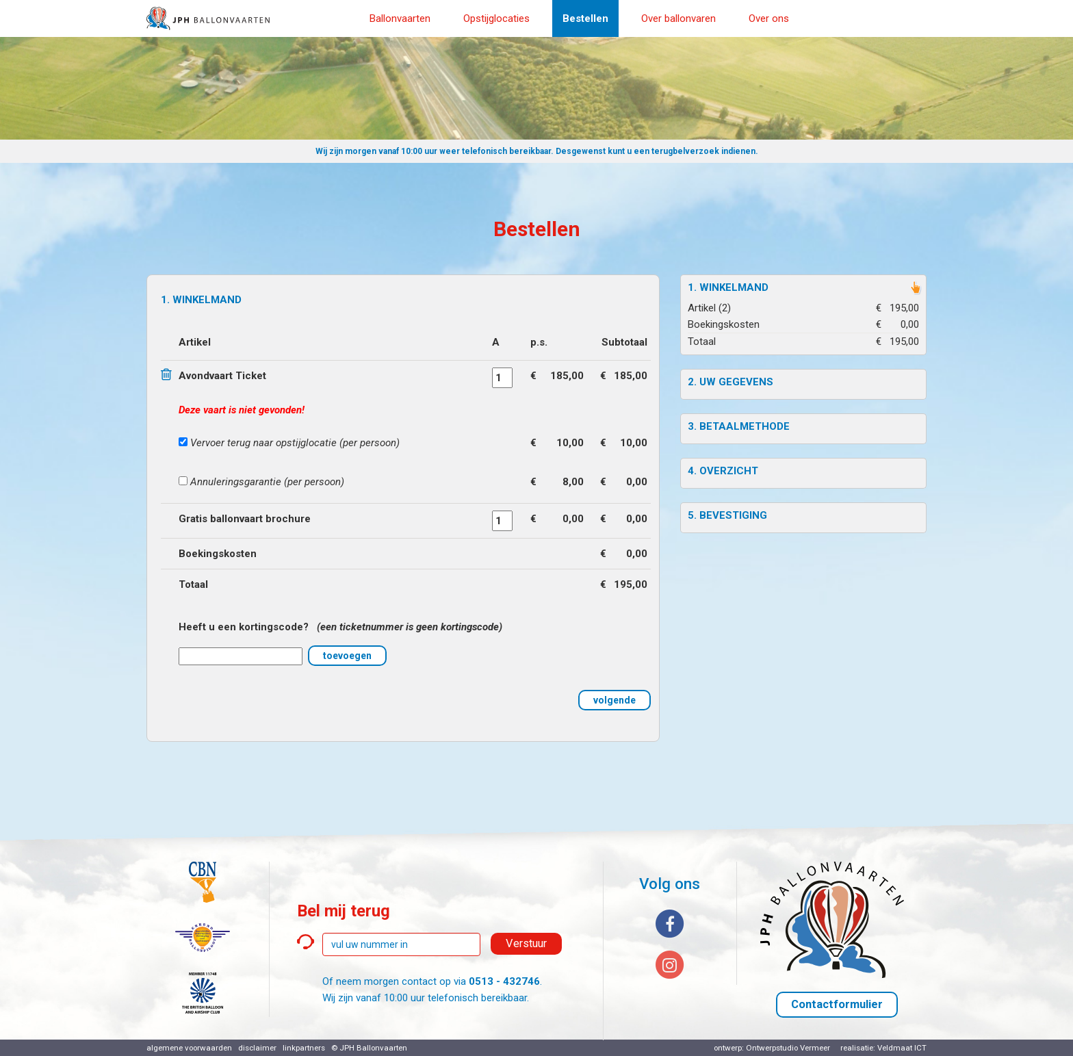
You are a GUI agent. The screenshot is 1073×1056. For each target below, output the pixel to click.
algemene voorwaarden (189, 1048)
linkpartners (304, 1048)
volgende (614, 700)
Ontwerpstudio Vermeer (788, 1048)
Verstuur (526, 943)
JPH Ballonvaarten (373, 1048)
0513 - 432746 (504, 981)
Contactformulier (837, 1004)
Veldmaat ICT (902, 1048)
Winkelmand (733, 287)
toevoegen (347, 655)
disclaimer (257, 1048)
